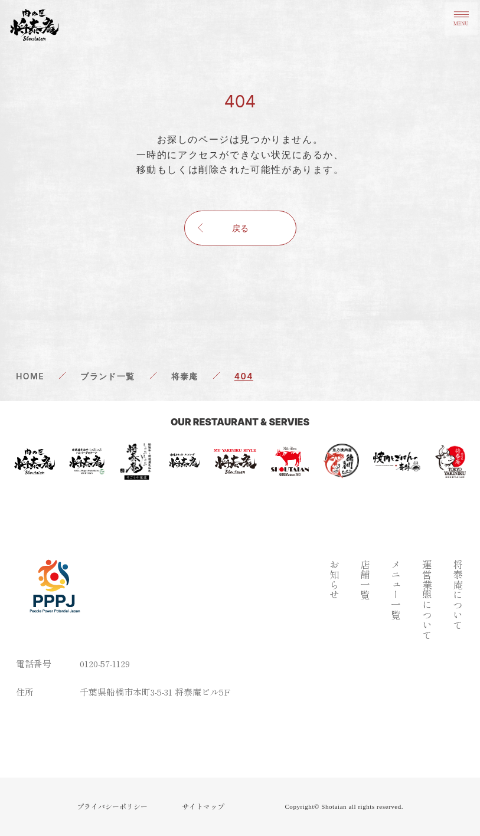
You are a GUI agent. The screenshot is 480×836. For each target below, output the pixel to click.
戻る (240, 228)
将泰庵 (184, 376)
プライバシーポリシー (112, 806)
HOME (30, 376)
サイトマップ (203, 806)
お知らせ (332, 579)
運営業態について (426, 599)
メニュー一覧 (394, 589)
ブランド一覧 (107, 376)
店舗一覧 (364, 579)
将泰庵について (457, 594)
